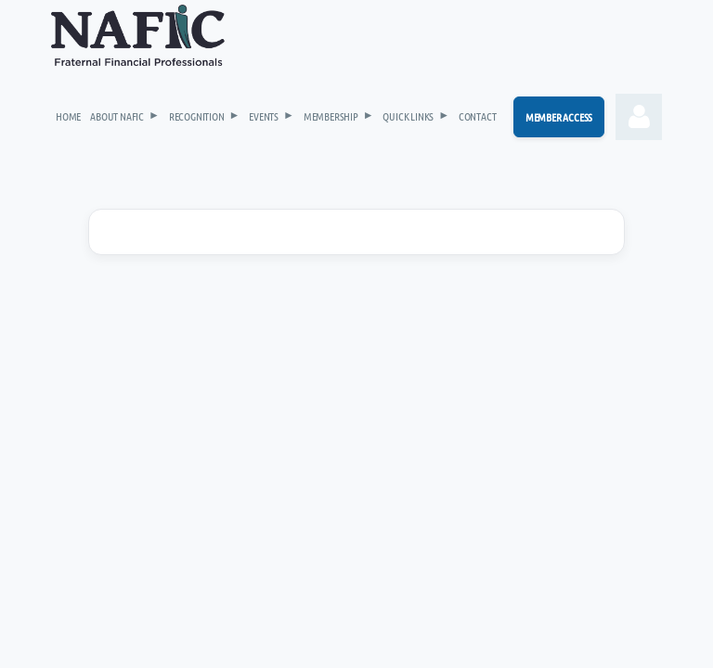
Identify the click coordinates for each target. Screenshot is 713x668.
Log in (639, 117)
